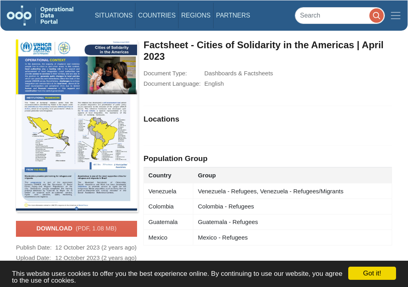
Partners (233, 15)
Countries (157, 15)
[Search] (340, 15)
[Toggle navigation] (395, 15)
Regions (196, 15)
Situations (114, 15)
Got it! (372, 273)
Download (77, 228)
